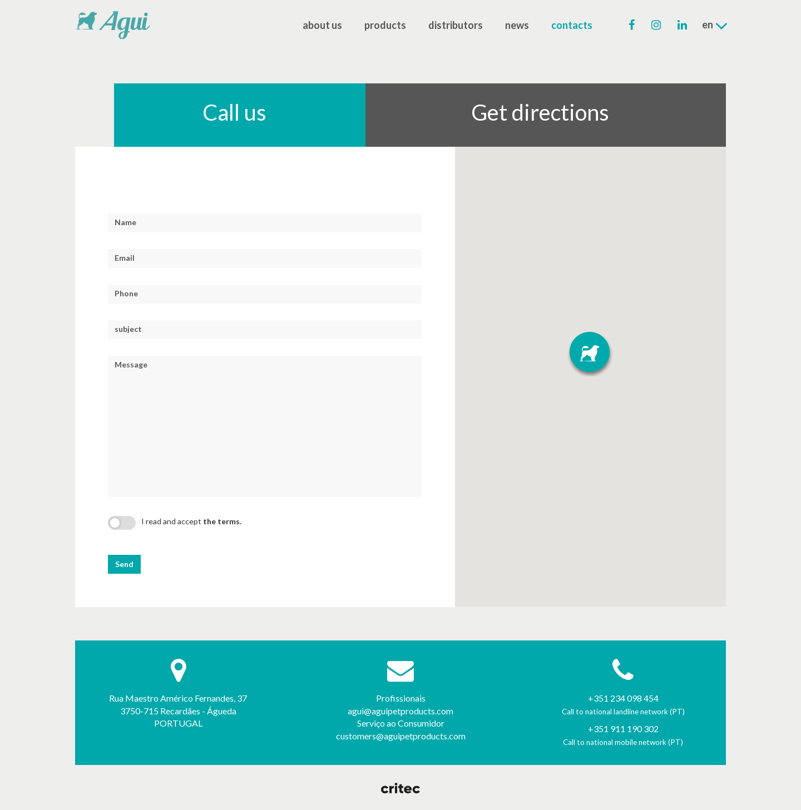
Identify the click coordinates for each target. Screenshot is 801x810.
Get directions (540, 112)
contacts (571, 25)
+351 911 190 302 (623, 728)
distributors (455, 25)
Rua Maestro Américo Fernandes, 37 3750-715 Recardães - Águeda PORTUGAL (178, 711)
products (385, 25)
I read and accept (191, 521)
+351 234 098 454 (623, 698)
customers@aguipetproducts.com (401, 736)
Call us (234, 112)
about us (322, 25)
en (715, 25)
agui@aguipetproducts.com (400, 710)
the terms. (222, 521)
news (517, 25)
